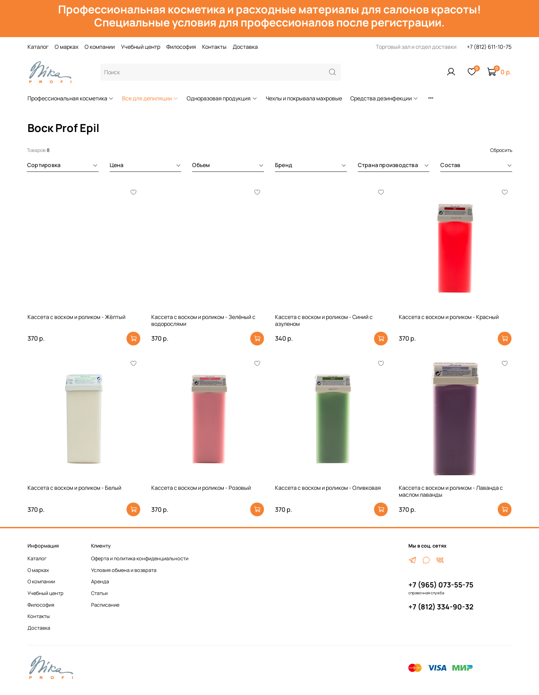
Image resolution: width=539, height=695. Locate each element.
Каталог (38, 47)
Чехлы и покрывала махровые (304, 98)
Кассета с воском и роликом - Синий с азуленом (324, 320)
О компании (100, 47)
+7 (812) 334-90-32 (440, 606)
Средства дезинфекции (384, 98)
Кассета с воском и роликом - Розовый (201, 488)
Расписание (105, 605)
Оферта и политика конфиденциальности (139, 558)
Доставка (245, 47)
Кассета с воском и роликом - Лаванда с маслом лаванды (451, 491)
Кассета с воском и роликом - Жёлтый (76, 317)
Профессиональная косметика (71, 98)
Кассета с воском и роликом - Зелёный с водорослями (203, 320)
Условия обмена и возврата (123, 570)
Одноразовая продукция (222, 98)
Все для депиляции (150, 98)
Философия (181, 47)
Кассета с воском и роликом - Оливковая (328, 488)
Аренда (100, 581)
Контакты (214, 47)
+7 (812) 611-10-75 (489, 47)
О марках (66, 47)
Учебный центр (140, 47)
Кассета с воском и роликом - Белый (74, 488)
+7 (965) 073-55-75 (440, 584)
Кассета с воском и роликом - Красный (449, 317)
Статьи (99, 593)
